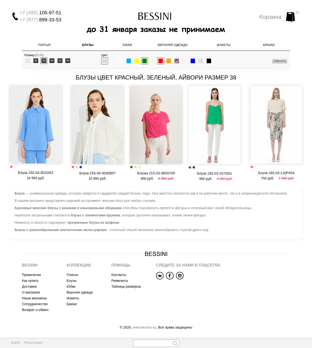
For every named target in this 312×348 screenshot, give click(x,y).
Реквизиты (119, 281)
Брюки (268, 45)
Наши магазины (34, 298)
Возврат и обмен (35, 310)
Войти (15, 342)
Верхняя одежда (173, 45)
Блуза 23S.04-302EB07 (97, 173)
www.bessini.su (144, 327)
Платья (44, 45)
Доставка (29, 286)
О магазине (31, 292)
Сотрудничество (35, 304)
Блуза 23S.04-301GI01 (35, 173)
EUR (39, 55)
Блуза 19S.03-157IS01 (214, 173)
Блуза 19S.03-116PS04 (276, 173)
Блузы (87, 45)
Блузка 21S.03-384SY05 (156, 173)
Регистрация (33, 342)
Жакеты (223, 45)
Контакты (118, 275)
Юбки (127, 45)
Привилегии (31, 275)
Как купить (30, 281)
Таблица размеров (126, 286)
